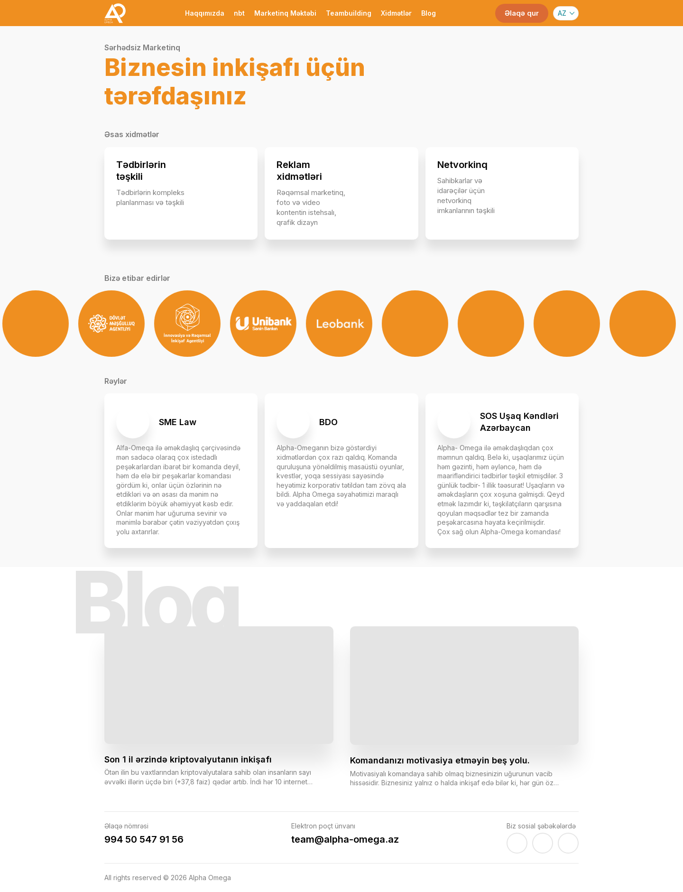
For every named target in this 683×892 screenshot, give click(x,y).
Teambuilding (348, 13)
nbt (239, 13)
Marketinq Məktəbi (285, 13)
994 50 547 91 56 (144, 839)
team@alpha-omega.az (345, 839)
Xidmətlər (396, 13)
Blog (428, 13)
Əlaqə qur (522, 13)
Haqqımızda (204, 13)
